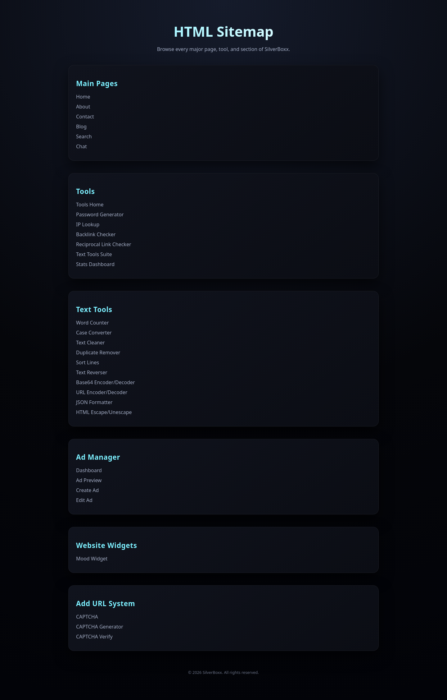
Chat (81, 146)
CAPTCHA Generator (99, 626)
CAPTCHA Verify (94, 636)
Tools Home (90, 204)
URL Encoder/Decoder (101, 392)
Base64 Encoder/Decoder (105, 382)
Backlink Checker (95, 234)
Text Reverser (91, 372)
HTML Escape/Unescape (104, 412)
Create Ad (87, 490)
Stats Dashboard (95, 264)
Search (84, 136)
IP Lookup (87, 224)
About (83, 106)
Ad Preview (89, 480)
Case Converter (94, 332)
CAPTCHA (87, 616)
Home (83, 96)
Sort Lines (87, 362)
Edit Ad (84, 500)
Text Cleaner (90, 342)
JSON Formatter (94, 402)
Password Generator (100, 214)
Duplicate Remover (98, 352)
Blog (81, 126)
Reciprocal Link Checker (103, 244)
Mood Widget (91, 558)
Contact (85, 116)
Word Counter (92, 322)
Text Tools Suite (94, 254)
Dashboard (89, 470)
